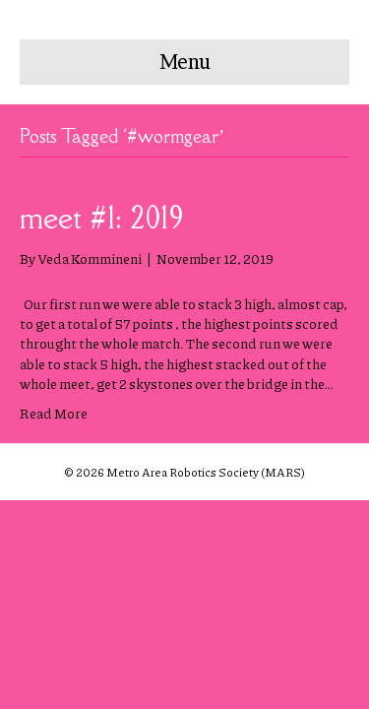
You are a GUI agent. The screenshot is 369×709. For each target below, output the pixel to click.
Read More (54, 412)
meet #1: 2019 (102, 217)
